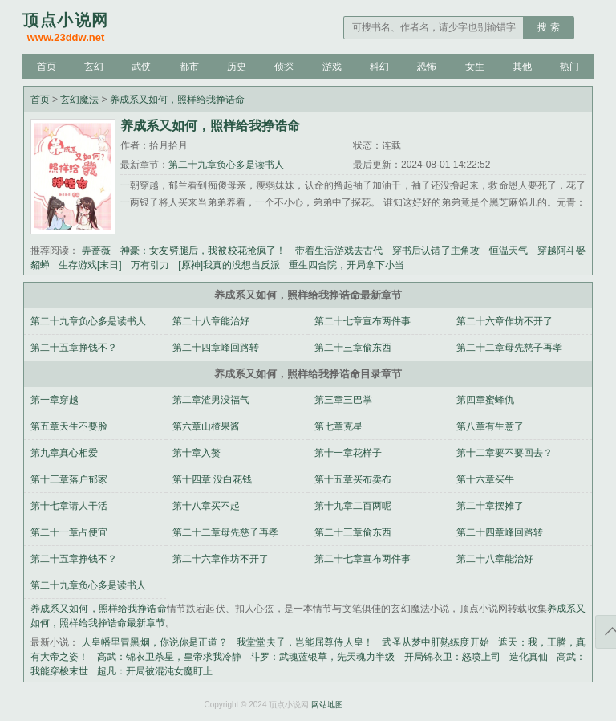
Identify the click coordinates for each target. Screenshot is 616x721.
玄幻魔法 (79, 99)
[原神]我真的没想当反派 (229, 265)
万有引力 (150, 265)
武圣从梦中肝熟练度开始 (435, 642)
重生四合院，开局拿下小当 (346, 265)
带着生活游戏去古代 (339, 250)
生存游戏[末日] (90, 265)
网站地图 (327, 704)
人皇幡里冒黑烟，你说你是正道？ (155, 642)
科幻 (379, 66)
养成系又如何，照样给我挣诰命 (177, 99)
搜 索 (548, 27)
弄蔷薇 (96, 250)
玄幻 (93, 66)
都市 (189, 66)
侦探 (284, 66)
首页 (46, 66)
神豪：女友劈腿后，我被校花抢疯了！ (203, 250)
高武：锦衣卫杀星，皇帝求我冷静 (169, 656)
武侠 (141, 66)
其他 (522, 66)
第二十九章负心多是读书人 (226, 164)
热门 (569, 66)
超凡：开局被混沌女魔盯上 (155, 671)
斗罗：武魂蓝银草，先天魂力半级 (322, 656)
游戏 (332, 66)
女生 (474, 66)
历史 (236, 66)
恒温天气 (509, 250)
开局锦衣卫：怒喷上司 (452, 656)
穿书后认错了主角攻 (436, 250)
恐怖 (426, 66)
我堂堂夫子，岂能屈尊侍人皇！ (305, 642)
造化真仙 (528, 656)
